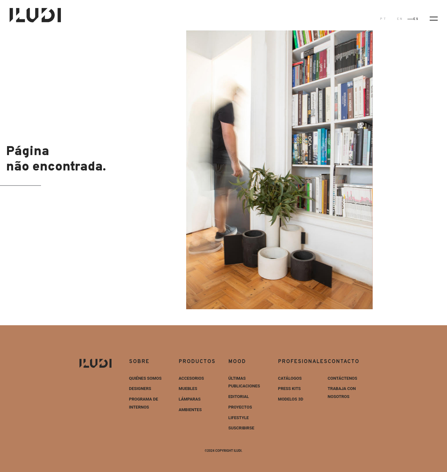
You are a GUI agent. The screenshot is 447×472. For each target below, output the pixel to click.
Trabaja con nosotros (342, 392)
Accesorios (191, 378)
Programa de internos (143, 403)
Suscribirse (241, 428)
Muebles (188, 388)
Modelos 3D (290, 399)
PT (383, 19)
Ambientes (190, 409)
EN (400, 19)
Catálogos (290, 378)
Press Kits (289, 388)
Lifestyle (238, 417)
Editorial (238, 396)
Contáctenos (342, 378)
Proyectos (240, 407)
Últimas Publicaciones (244, 382)
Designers (140, 388)
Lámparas (190, 399)
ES (416, 19)
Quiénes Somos (145, 378)
